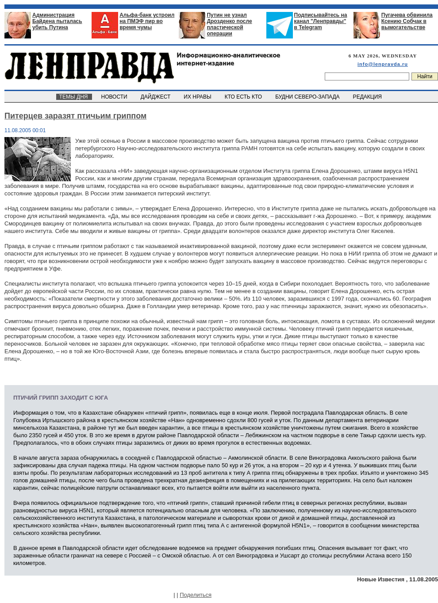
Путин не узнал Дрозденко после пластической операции (229, 24)
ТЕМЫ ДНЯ (74, 97)
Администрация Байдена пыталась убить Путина (57, 21)
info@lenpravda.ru (382, 64)
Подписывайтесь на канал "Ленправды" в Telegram (320, 21)
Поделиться (195, 595)
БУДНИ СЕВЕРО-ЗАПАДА (308, 97)
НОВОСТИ (115, 97)
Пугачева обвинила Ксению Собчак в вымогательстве (407, 21)
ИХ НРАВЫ (198, 97)
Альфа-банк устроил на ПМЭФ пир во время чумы (146, 21)
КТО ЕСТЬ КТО (244, 97)
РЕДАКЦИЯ (368, 97)
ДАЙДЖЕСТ (156, 97)
